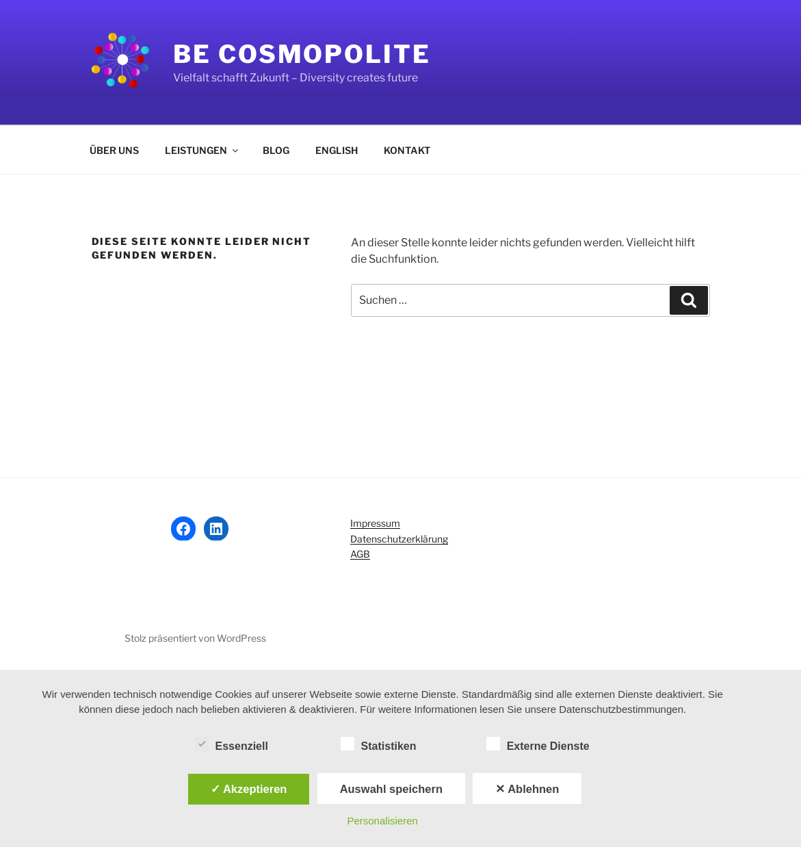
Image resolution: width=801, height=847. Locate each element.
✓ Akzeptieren (249, 789)
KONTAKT (407, 150)
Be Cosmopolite (301, 54)
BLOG (276, 150)
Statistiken (379, 743)
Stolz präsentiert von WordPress (195, 638)
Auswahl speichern (391, 789)
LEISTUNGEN (202, 150)
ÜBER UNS (114, 150)
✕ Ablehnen (527, 789)
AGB (360, 554)
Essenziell (231, 743)
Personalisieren (382, 820)
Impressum (375, 523)
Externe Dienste (538, 743)
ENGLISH (336, 150)
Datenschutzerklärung (399, 539)
